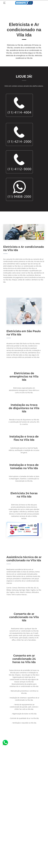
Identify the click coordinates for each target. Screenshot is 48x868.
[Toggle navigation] (4, 3)
